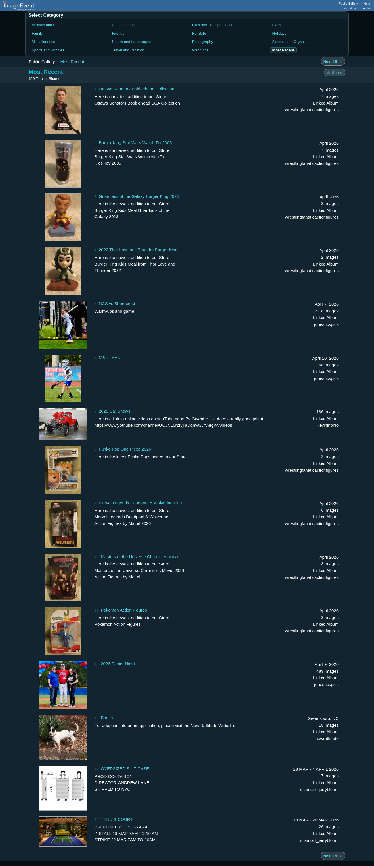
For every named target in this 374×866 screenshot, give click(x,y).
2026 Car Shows (114, 411)
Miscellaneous (43, 42)
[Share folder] (334, 72)
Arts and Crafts (124, 25)
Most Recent (72, 61)
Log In (365, 8)
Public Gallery (348, 3)
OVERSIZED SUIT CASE (125, 768)
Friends (118, 33)
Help (367, 3)
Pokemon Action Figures (124, 610)
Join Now (349, 8)
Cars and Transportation (212, 25)
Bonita (107, 717)
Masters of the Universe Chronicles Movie (140, 556)
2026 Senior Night (118, 663)
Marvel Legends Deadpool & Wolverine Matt (140, 502)
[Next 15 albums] (333, 61)
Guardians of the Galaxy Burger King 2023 (139, 196)
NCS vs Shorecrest (117, 303)
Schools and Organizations (294, 42)
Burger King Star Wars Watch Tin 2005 (135, 142)
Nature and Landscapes (131, 42)
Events (278, 25)
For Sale (199, 33)
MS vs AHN (110, 357)
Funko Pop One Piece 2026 (125, 449)
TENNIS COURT (117, 819)
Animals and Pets (46, 25)
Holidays (279, 33)
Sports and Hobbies (48, 50)
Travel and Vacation (128, 50)
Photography (202, 42)
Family (37, 33)
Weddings (200, 50)
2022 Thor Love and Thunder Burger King (138, 249)
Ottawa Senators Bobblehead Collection (136, 88)
